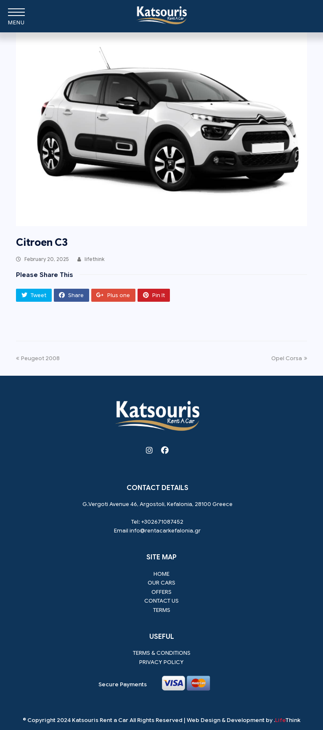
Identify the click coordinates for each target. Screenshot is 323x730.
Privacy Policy (161, 662)
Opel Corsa (289, 358)
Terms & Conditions (162, 652)
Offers (161, 592)
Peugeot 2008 (38, 358)
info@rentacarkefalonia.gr (165, 530)
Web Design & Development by (243, 720)
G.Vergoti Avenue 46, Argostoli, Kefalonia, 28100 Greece (157, 504)
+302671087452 (162, 521)
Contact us (161, 600)
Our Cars (161, 582)
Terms (161, 610)
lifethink (95, 259)
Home (161, 573)
